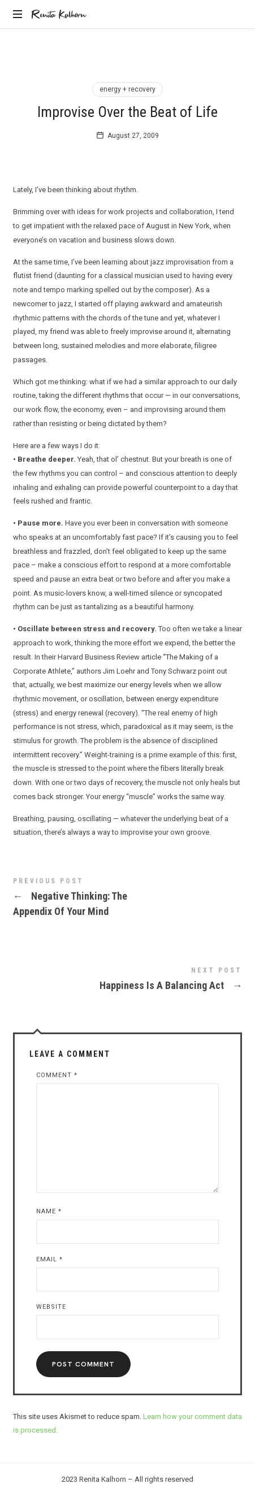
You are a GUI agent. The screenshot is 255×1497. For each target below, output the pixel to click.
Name (49, 1211)
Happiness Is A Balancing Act (128, 981)
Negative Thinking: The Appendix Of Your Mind (128, 899)
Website (51, 1307)
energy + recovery (127, 89)
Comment (56, 1075)
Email (49, 1259)
